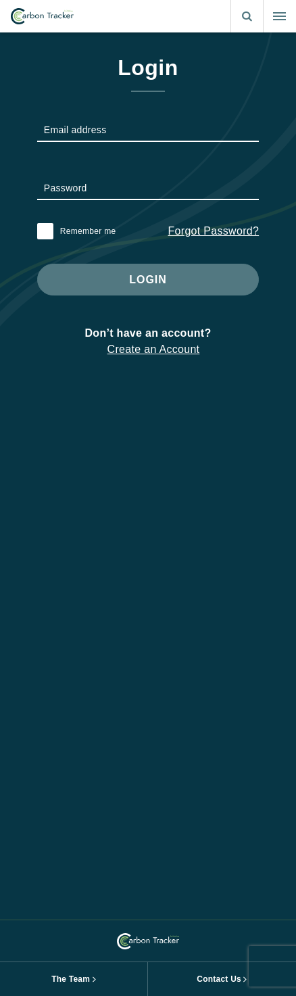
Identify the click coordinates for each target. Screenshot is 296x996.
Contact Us (219, 979)
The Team (70, 979)
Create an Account (153, 349)
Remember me (88, 231)
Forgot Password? (214, 231)
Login (147, 279)
